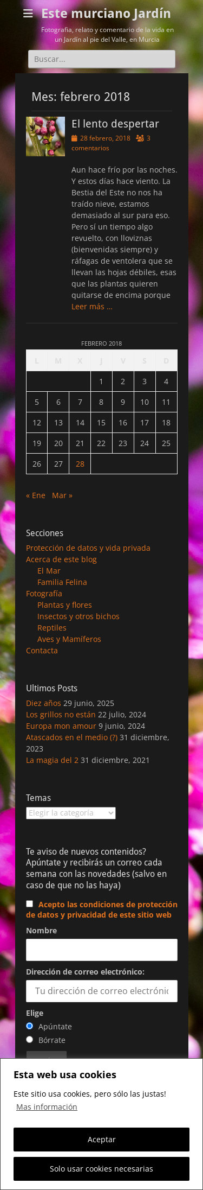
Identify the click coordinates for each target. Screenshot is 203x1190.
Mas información (46, 1107)
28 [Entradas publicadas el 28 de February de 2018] (80, 464)
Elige (34, 1013)
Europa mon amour (61, 726)
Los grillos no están (61, 714)
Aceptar (102, 1139)
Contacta (42, 650)
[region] (101, 1124)
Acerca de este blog (61, 559)
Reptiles (52, 627)
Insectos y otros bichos (78, 616)
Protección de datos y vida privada (88, 548)
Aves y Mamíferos (69, 639)
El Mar (49, 570)
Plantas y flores (64, 605)
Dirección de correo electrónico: (85, 971)
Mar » (62, 495)
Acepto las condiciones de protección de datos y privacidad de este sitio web (102, 909)
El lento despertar (115, 123)
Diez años (43, 703)
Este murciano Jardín (106, 13)
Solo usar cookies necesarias (101, 1168)
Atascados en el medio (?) (71, 737)
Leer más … (92, 306)
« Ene (35, 495)
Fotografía (44, 593)
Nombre (41, 930)
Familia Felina (62, 582)
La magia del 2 (52, 760)
